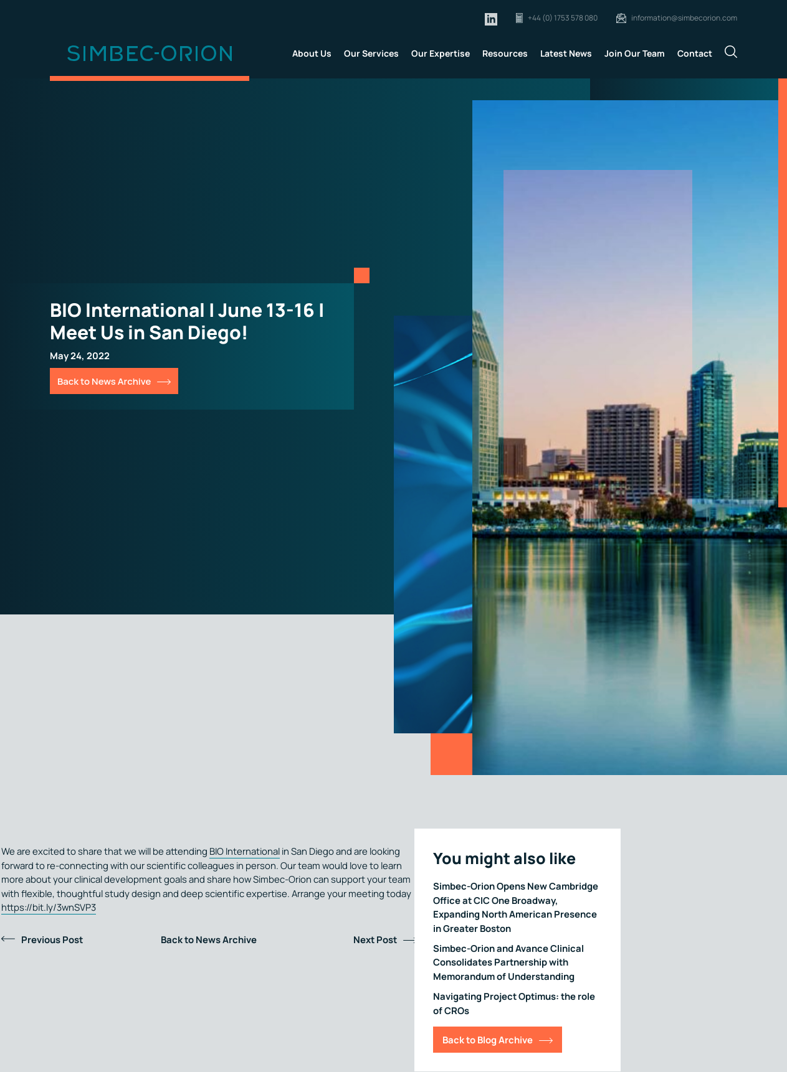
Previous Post (52, 939)
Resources (505, 53)
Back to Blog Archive (487, 1039)
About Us (311, 53)
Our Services (371, 53)
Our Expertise (440, 53)
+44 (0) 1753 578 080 (563, 17)
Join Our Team (634, 53)
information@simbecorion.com (684, 17)
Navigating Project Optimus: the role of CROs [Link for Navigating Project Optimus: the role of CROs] (514, 1003)
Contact (694, 53)
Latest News (566, 53)
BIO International (244, 851)
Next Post (375, 939)
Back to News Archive (104, 381)
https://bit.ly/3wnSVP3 (48, 907)
